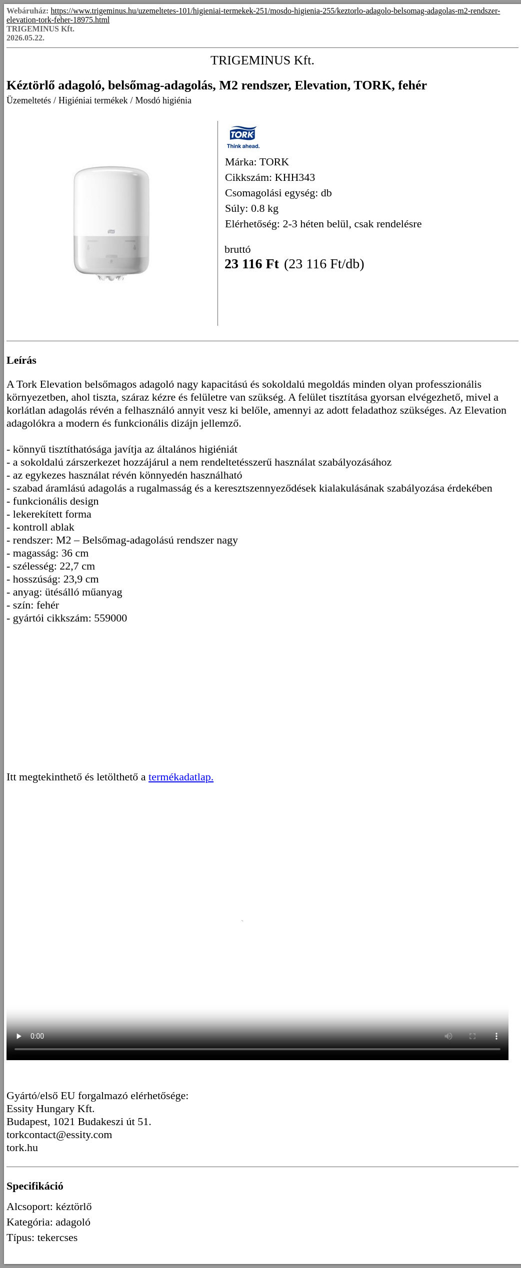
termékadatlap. (181, 776)
